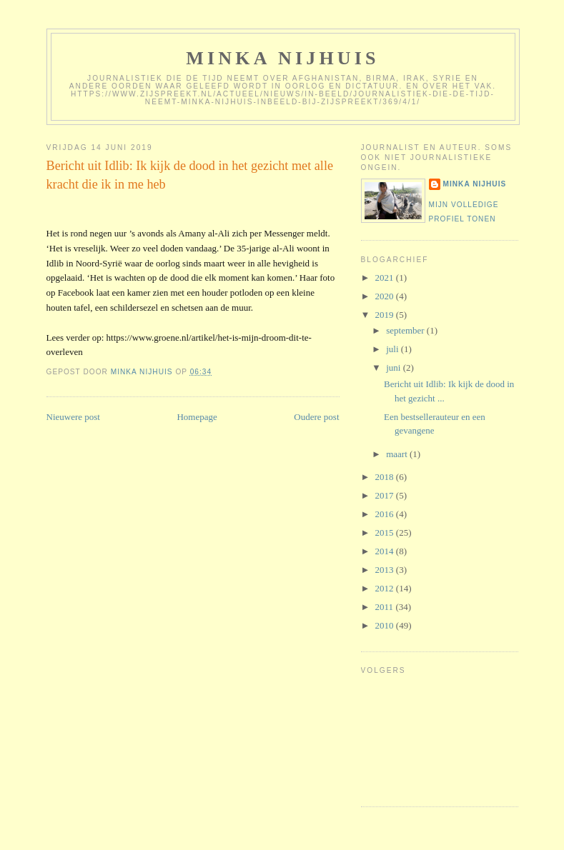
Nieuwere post (73, 416)
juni (394, 367)
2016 (385, 514)
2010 (385, 625)
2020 (385, 296)
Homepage (197, 416)
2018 (385, 476)
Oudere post (316, 416)
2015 (385, 532)
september (406, 330)
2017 (385, 495)
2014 (385, 551)
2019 (385, 314)
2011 (385, 606)
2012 (385, 588)
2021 (385, 277)
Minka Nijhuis (283, 58)
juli (393, 349)
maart (398, 454)
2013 (385, 569)
